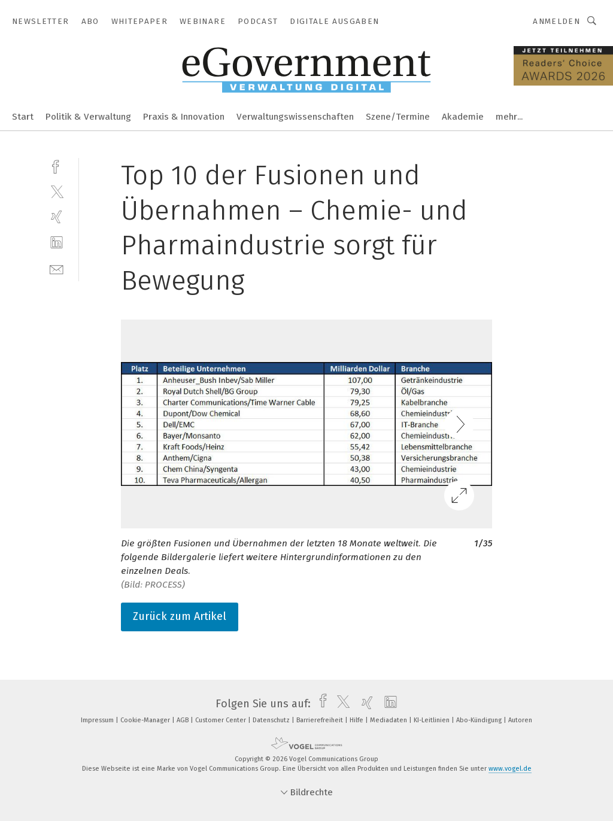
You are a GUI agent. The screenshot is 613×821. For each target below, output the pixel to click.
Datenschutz (272, 720)
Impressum (98, 720)
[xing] (56, 216)
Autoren (520, 720)
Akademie (463, 116)
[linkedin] (56, 242)
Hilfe (357, 720)
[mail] (56, 268)
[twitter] (56, 191)
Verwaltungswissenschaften (295, 116)
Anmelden (556, 21)
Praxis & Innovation (183, 116)
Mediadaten (389, 720)
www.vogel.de (510, 769)
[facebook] (56, 165)
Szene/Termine (398, 116)
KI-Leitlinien (432, 720)
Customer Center (221, 720)
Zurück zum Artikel (179, 616)
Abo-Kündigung (479, 720)
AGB (183, 720)
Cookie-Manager (146, 720)
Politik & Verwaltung (88, 116)
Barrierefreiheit (320, 720)
